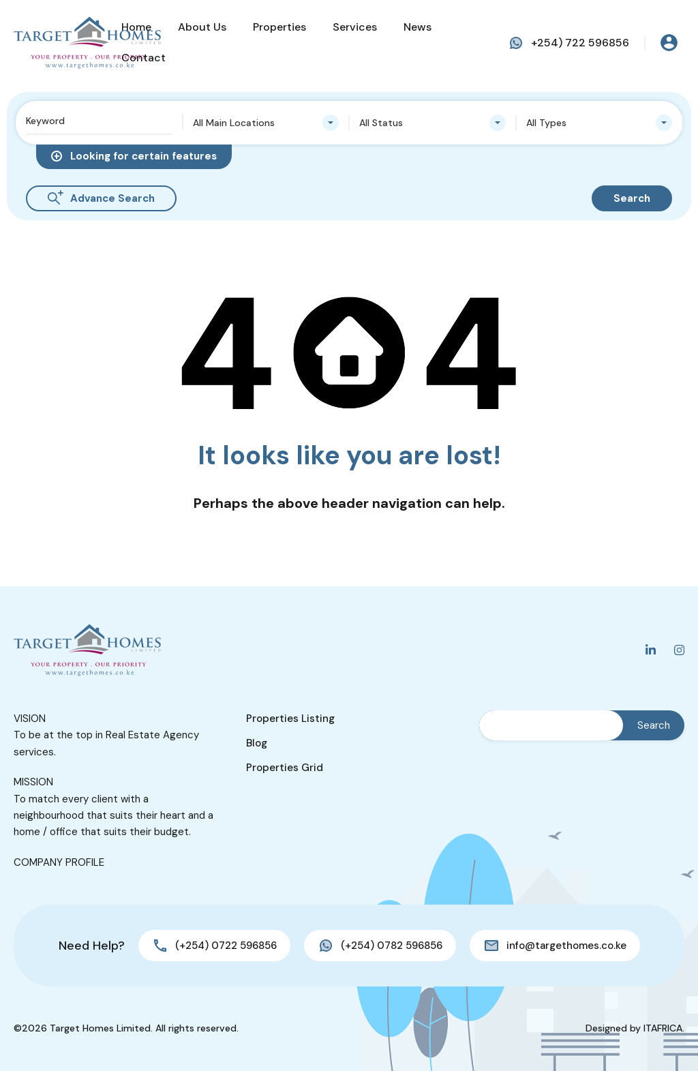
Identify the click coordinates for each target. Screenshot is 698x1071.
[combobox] (266, 123)
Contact (143, 57)
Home (136, 27)
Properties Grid (284, 767)
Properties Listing (290, 718)
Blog (256, 743)
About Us (202, 27)
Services (355, 27)
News (417, 27)
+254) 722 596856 (580, 42)
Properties (279, 27)
